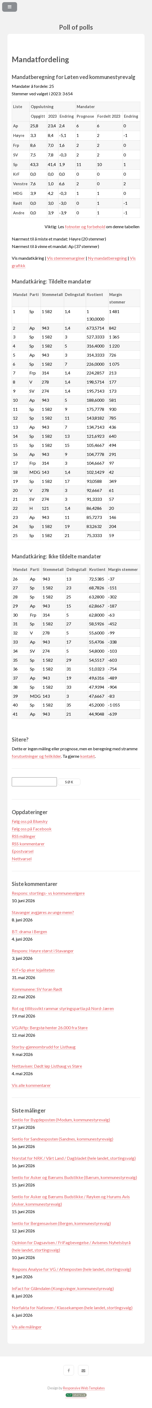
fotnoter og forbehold (85, 226)
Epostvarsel (22, 851)
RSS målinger (24, 836)
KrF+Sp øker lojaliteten (33, 969)
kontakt (87, 756)
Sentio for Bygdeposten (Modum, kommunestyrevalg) (61, 1119)
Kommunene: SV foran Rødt (37, 989)
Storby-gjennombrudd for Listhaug (44, 1046)
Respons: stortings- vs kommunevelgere (48, 893)
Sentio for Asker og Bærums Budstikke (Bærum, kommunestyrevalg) (74, 1177)
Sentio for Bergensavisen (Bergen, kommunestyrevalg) (61, 1223)
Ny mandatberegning (107, 258)
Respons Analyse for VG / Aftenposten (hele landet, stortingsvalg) (71, 1269)
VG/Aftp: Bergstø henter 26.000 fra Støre (50, 1027)
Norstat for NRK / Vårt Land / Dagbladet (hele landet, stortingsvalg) (74, 1158)
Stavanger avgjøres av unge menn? (43, 912)
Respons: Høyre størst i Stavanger (43, 950)
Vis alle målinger (27, 1326)
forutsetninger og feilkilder (36, 756)
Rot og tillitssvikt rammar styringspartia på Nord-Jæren (63, 1008)
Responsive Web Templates (84, 1388)
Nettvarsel (22, 858)
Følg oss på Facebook (32, 828)
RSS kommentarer (28, 843)
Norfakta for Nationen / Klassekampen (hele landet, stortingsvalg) (72, 1307)
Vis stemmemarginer (66, 258)
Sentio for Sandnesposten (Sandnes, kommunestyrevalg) (62, 1138)
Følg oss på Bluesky (30, 821)
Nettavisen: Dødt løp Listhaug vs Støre (47, 1065)
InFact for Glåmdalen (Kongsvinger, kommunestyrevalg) (63, 1288)
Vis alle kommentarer (31, 1085)
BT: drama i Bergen (29, 931)
